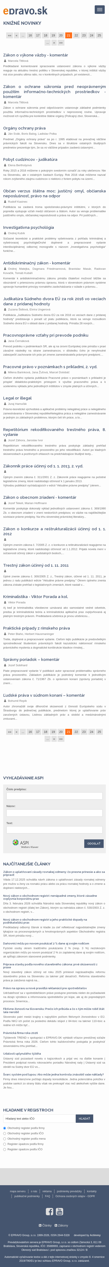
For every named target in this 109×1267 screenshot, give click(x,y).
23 (84, 35)
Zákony (63, 1225)
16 (30, 35)
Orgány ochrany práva (24, 128)
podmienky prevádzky (69, 1191)
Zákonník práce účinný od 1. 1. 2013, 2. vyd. (43, 466)
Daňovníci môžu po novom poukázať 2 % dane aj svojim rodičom (46, 943)
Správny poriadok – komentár (31, 659)
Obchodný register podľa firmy (24, 1128)
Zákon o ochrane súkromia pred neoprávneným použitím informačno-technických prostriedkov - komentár (54, 91)
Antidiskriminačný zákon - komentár (36, 263)
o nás (34, 1191)
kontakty (92, 1191)
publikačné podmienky (27, 1196)
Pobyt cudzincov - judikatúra (30, 159)
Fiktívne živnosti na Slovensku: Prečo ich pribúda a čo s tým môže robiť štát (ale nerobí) (54, 1010)
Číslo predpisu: (16, 789)
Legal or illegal (17, 398)
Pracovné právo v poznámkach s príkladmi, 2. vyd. (50, 367)
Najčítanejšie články (27, 864)
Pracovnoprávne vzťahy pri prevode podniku (45, 335)
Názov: (11, 806)
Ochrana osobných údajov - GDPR (75, 1196)
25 (99, 35)
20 (61, 35)
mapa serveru (17, 1191)
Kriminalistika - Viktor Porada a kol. (35, 596)
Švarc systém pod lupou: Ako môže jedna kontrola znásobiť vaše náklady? (53, 1074)
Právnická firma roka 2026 (20, 1033)
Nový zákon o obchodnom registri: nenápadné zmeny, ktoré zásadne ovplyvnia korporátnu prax (50, 897)
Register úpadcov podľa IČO (22, 1149)
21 (68, 35)
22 (76, 35)
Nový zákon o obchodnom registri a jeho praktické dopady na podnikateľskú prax (45, 921)
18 (45, 35)
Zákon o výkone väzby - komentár (35, 55)
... (23, 35)
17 (37, 35)
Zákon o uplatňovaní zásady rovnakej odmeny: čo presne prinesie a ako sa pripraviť (54, 873)
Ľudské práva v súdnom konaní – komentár (44, 695)
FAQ (47, 1196)
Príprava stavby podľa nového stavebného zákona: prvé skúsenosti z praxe (50, 966)
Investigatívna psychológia (28, 227)
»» (61, 42)
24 (91, 35)
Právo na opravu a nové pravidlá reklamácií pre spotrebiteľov (45, 988)
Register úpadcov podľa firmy (23, 1144)
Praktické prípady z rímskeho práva (36, 628)
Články (47, 1225)
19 (53, 35)
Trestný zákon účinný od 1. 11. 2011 (36, 565)
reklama (47, 1191)
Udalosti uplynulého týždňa (22, 1053)
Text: (9, 823)
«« (9, 35)
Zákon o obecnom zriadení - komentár (39, 497)
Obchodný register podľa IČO (23, 1133)
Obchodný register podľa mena (24, 1138)
